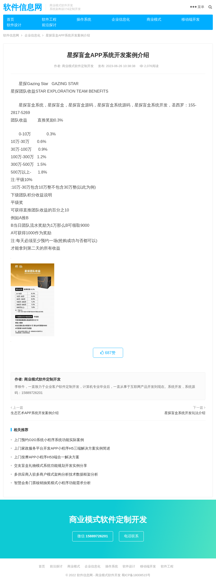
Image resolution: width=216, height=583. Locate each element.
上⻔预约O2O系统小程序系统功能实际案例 (49, 440)
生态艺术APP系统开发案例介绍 (35, 413)
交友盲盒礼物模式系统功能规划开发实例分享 (50, 465)
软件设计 (14, 25)
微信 (92, 536)
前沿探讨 (49, 25)
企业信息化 (121, 19)
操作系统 (84, 19)
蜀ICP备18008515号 (136, 575)
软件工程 (49, 19)
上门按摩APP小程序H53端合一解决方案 (46, 457)
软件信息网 (22, 7)
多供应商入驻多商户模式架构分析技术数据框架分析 (56, 474)
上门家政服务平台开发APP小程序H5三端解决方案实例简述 (62, 448)
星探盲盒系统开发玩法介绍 (184, 413)
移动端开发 (190, 19)
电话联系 (131, 536)
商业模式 (154, 19)
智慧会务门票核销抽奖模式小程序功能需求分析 (52, 483)
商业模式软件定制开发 (78, 66)
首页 (10, 19)
